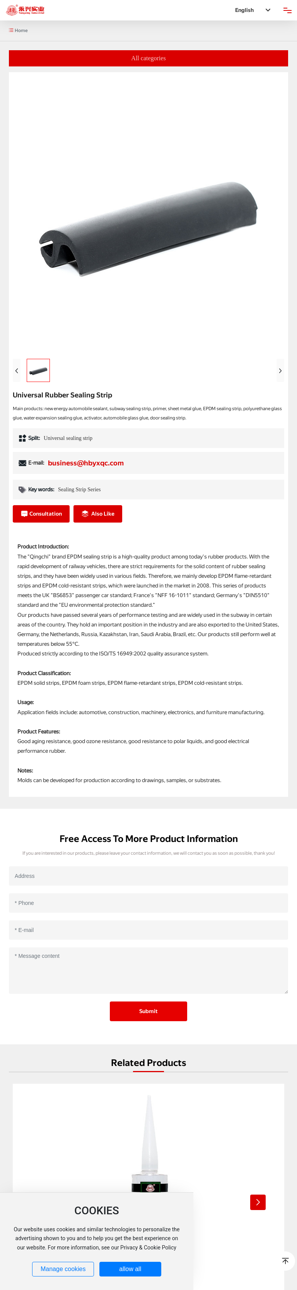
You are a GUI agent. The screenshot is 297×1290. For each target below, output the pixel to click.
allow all (130, 1269)
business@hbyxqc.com (86, 463)
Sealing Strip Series (79, 489)
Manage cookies (63, 1269)
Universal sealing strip (68, 438)
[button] (258, 1202)
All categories (148, 58)
